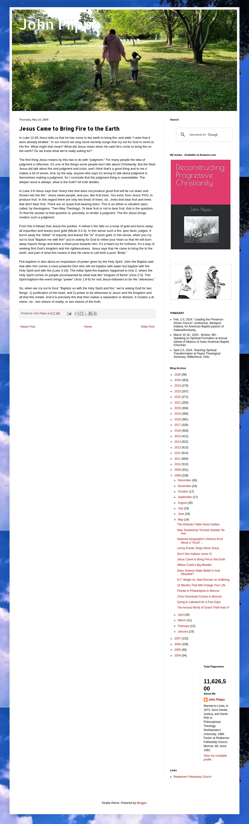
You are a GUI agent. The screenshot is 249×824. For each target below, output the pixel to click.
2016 (178, 430)
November (185, 486)
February (184, 626)
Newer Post (27, 326)
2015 (178, 436)
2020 (178, 408)
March (182, 620)
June (181, 514)
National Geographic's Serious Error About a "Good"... (200, 540)
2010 (178, 464)
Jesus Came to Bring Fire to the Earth (201, 559)
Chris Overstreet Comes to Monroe (199, 596)
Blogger (142, 803)
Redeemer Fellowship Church (192, 776)
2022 (178, 397)
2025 (178, 380)
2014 (178, 441)
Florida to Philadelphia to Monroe (198, 590)
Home (88, 326)
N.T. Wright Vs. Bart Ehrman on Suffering (203, 579)
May (181, 519)
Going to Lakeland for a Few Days (199, 602)
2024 (178, 385)
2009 (178, 469)
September (185, 497)
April (181, 614)
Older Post (147, 326)
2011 (178, 458)
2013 (178, 447)
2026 (178, 374)
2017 (178, 425)
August (183, 503)
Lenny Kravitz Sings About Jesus (198, 548)
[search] (203, 135)
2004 (178, 655)
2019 (178, 413)
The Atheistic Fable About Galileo (198, 524)
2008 (178, 475)
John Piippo (60, 24)
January (183, 631)
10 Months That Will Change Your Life (201, 585)
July (181, 508)
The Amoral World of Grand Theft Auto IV (203, 607)
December (185, 480)
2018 (178, 419)
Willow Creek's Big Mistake (194, 565)
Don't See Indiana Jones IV (194, 554)
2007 (178, 638)
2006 (178, 644)
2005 (178, 649)
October (183, 491)
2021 (178, 402)
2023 (178, 391)
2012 (178, 453)
